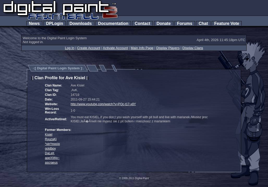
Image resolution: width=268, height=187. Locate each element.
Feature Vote (227, 23)
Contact (142, 23)
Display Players (168, 48)
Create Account (88, 48)
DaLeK (49, 153)
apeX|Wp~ (52, 158)
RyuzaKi (51, 139)
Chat (203, 23)
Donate (163, 23)
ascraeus (51, 162)
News (34, 23)
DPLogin (55, 23)
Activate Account (115, 48)
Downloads (80, 23)
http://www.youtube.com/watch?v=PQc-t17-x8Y (103, 104)
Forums (184, 23)
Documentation (113, 23)
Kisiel (48, 134)
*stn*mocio (52, 144)
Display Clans (192, 48)
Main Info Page (142, 48)
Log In (69, 48)
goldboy (50, 148)
